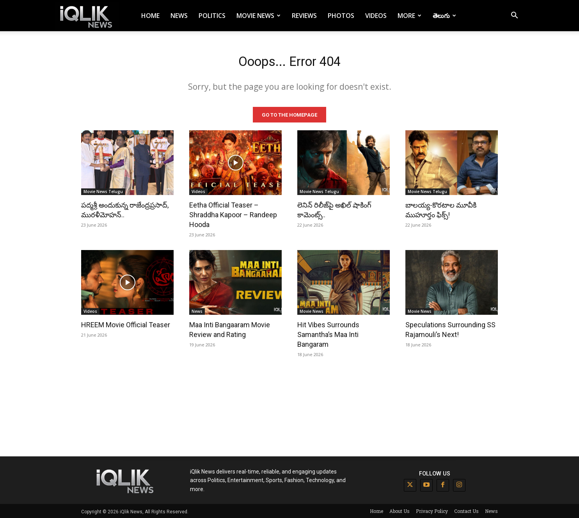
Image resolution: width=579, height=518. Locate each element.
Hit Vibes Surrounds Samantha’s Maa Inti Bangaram (328, 333)
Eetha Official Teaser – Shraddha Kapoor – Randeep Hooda (233, 213)
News (179, 15)
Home (150, 15)
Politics (212, 15)
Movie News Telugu (103, 190)
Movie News (258, 15)
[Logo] (87, 16)
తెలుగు (444, 15)
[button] (514, 16)
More (409, 15)
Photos (341, 15)
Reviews (304, 15)
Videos (376, 15)
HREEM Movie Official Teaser (125, 323)
